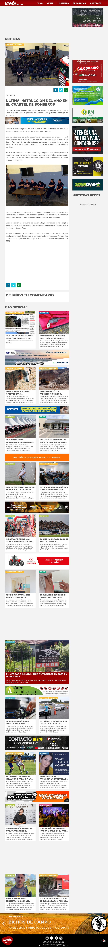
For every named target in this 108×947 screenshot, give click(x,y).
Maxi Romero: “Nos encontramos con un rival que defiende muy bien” (18, 900)
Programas (79, 3)
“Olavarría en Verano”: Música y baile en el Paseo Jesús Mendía (54, 829)
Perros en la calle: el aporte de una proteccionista (17, 392)
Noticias (64, 3)
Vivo (40, 3)
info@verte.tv (62, 942)
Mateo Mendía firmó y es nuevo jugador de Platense (19, 829)
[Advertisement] (37, 21)
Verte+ (51, 3)
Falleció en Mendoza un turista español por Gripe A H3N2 (54, 441)
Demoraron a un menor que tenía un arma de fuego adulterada (52, 337)
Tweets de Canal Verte (87, 205)
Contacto (95, 3)
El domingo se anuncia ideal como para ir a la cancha (18, 777)
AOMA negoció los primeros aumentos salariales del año (50, 392)
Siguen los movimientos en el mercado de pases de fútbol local (20, 488)
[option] (54, 923)
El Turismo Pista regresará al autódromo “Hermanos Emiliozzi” (20, 441)
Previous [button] (3, 923)
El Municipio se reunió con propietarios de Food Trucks (54, 488)
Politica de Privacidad (63, 945)
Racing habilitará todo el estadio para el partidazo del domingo (54, 540)
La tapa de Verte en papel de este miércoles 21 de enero (20, 337)
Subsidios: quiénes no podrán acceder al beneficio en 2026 (17, 722)
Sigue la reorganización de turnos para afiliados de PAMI (54, 900)
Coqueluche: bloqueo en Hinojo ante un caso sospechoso (53, 596)
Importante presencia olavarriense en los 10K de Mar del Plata (19, 540)
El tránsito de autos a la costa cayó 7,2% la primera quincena (54, 722)
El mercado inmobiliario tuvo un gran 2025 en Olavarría (36, 675)
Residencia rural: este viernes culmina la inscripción (18, 596)
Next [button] (104, 923)
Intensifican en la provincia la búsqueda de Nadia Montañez (54, 777)
